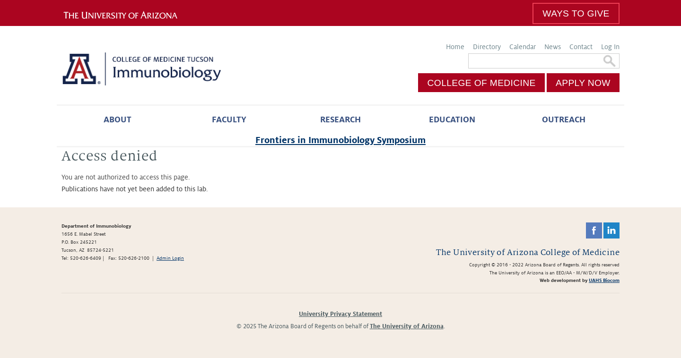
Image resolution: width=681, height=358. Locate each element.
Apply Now (583, 83)
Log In (610, 47)
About (117, 119)
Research (340, 119)
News (552, 47)
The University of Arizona (407, 326)
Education (452, 119)
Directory (487, 47)
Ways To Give (575, 13)
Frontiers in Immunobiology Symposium (340, 140)
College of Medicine (482, 83)
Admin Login (170, 258)
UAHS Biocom (604, 280)
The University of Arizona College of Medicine (528, 252)
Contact (581, 47)
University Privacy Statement (340, 314)
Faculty (229, 119)
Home (455, 47)
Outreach (563, 119)
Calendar (522, 47)
